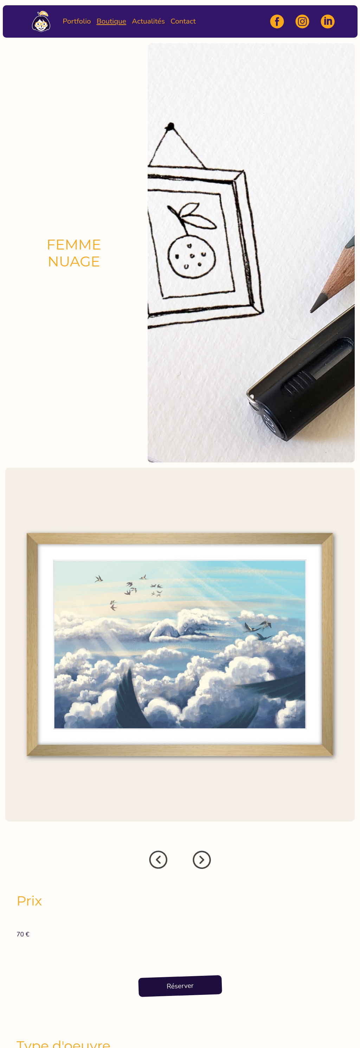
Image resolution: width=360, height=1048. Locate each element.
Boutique (111, 21)
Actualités (148, 21)
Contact (183, 21)
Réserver (179, 986)
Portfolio (77, 21)
